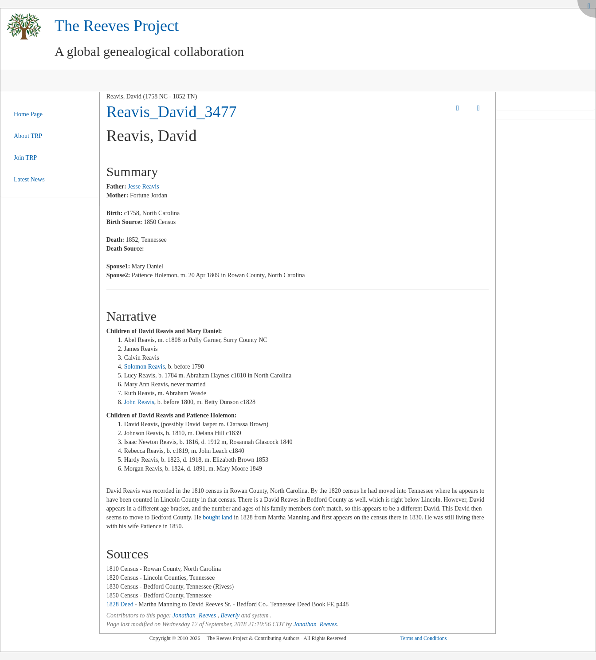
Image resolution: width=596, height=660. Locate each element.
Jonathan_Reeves (194, 615)
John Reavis (139, 402)
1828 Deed (119, 604)
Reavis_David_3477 (171, 112)
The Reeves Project (117, 26)
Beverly (229, 615)
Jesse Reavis (143, 186)
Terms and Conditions (423, 638)
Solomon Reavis (144, 366)
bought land (217, 517)
